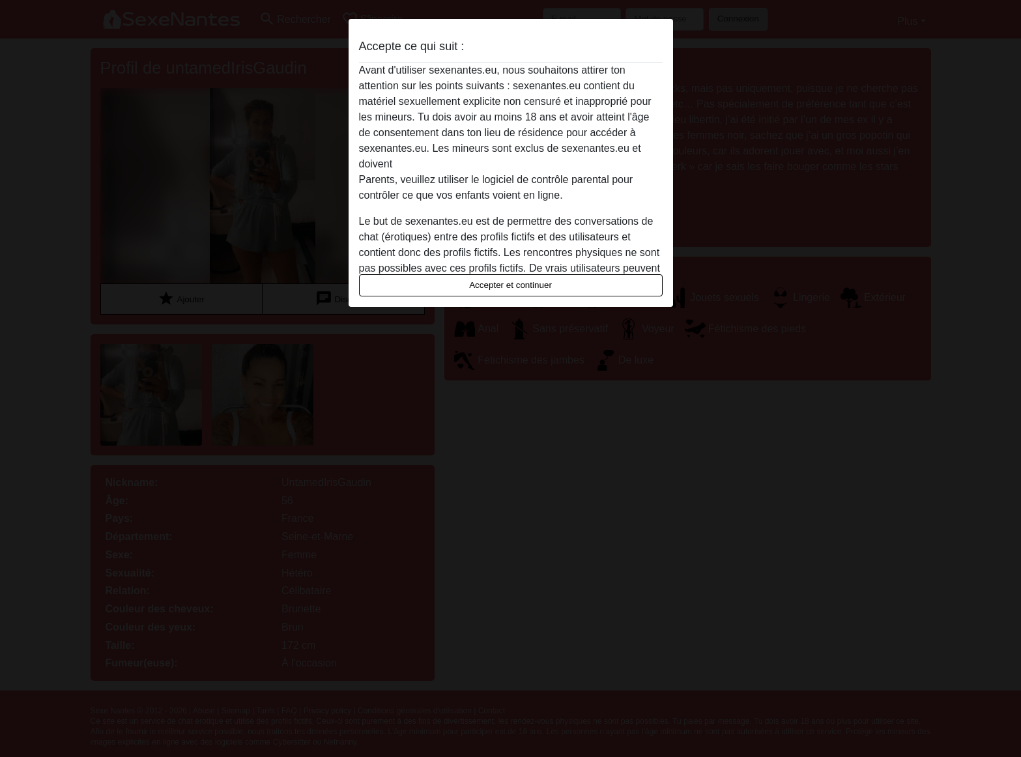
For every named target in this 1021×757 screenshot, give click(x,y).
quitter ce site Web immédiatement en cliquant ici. (510, 163)
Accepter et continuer (510, 285)
